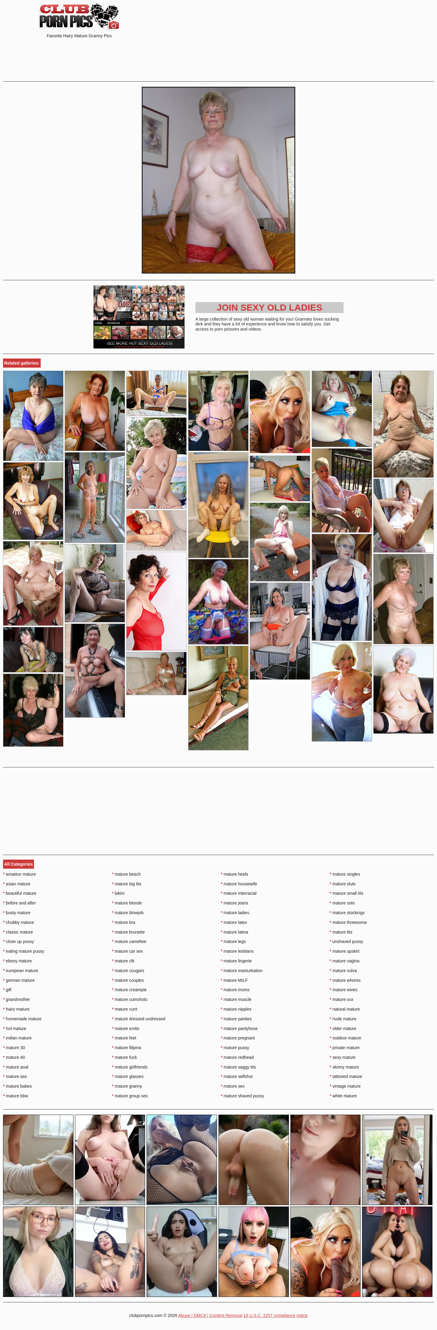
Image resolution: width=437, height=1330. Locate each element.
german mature (19, 980)
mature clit (123, 960)
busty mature (16, 912)
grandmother (16, 999)
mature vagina (344, 960)
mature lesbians (237, 951)
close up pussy (18, 941)
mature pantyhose (239, 1028)
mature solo (342, 903)
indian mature (17, 1037)
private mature (345, 1047)
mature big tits (126, 883)
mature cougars (128, 970)
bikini (118, 893)
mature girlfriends (130, 1067)
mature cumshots (129, 999)
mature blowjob (128, 912)
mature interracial (239, 893)
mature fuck (124, 1057)
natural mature (345, 1009)
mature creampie (129, 989)
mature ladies (235, 912)
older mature (343, 1028)
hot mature (14, 1028)
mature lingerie (236, 960)
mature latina (234, 932)
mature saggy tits (238, 1067)
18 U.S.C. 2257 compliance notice (275, 1315)
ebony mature (17, 960)
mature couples (128, 980)
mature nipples (236, 1009)
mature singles (345, 874)
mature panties (236, 1018)
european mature (20, 970)
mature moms (235, 989)
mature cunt (124, 1009)
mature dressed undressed (138, 1018)
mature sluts (343, 883)
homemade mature (22, 1018)
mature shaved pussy (242, 1095)
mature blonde (127, 903)
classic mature (18, 932)
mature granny (127, 1086)
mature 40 (14, 1057)
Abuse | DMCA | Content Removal (210, 1315)
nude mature (343, 1018)
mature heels (234, 874)
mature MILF (234, 980)
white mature (343, 1095)
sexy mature (343, 1057)
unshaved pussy (346, 941)
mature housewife (239, 883)
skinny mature (344, 1067)
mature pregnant (238, 1037)
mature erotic (126, 1028)
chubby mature (18, 922)
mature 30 (14, 1047)
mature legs (233, 941)
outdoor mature (345, 1037)
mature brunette (128, 932)
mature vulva (343, 970)
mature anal (15, 1067)
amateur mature (19, 874)
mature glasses (128, 1076)
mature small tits (346, 893)
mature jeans (234, 903)
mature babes (17, 1086)
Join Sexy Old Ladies (269, 307)
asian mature (16, 883)
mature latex (234, 922)
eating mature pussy (23, 951)
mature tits (341, 932)
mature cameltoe (129, 941)
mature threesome (348, 922)
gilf (7, 989)
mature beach (126, 874)
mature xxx (341, 999)
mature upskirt (344, 951)
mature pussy (235, 1047)
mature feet (124, 1037)
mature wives (343, 989)
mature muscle (236, 999)
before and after (19, 903)
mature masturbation (242, 970)
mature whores (345, 980)
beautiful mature (19, 893)
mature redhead (237, 1057)
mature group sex (130, 1095)
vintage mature (345, 1086)
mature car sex (127, 951)
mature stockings (347, 912)
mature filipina (126, 1047)
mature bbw (15, 1095)
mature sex (233, 1086)
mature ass (15, 1076)
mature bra (123, 922)
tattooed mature (346, 1076)
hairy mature (16, 1009)
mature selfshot (237, 1076)
